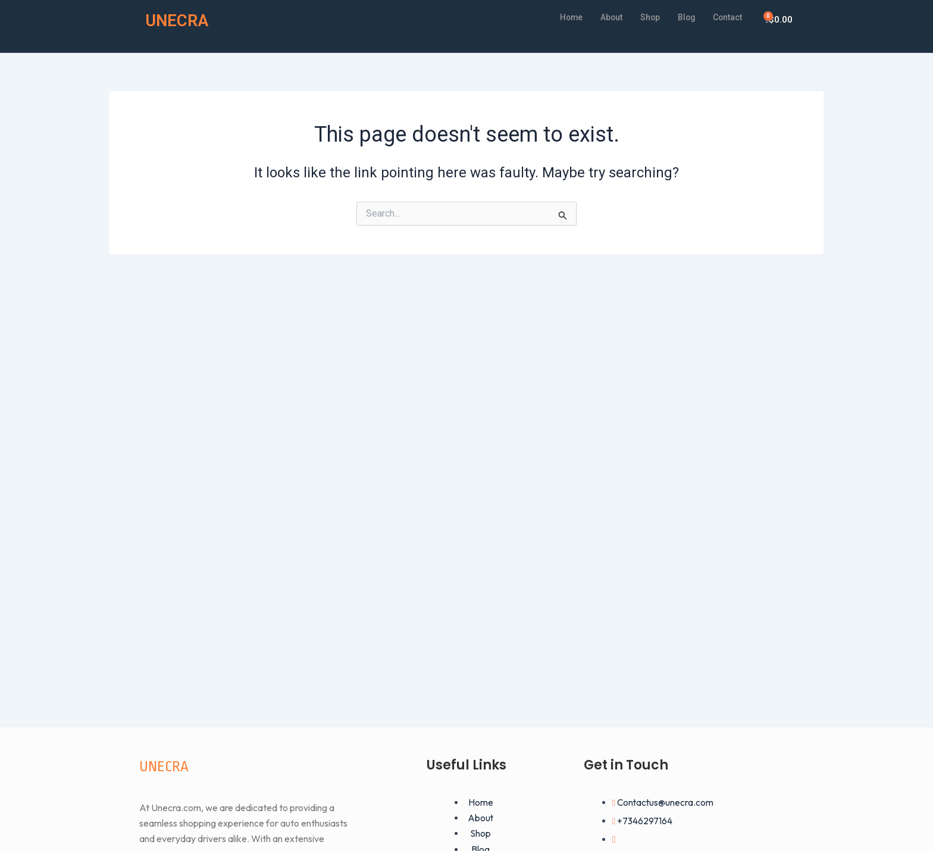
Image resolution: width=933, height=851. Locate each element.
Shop (643, 17)
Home (559, 17)
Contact (725, 17)
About (602, 17)
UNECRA (179, 20)
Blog (681, 17)
